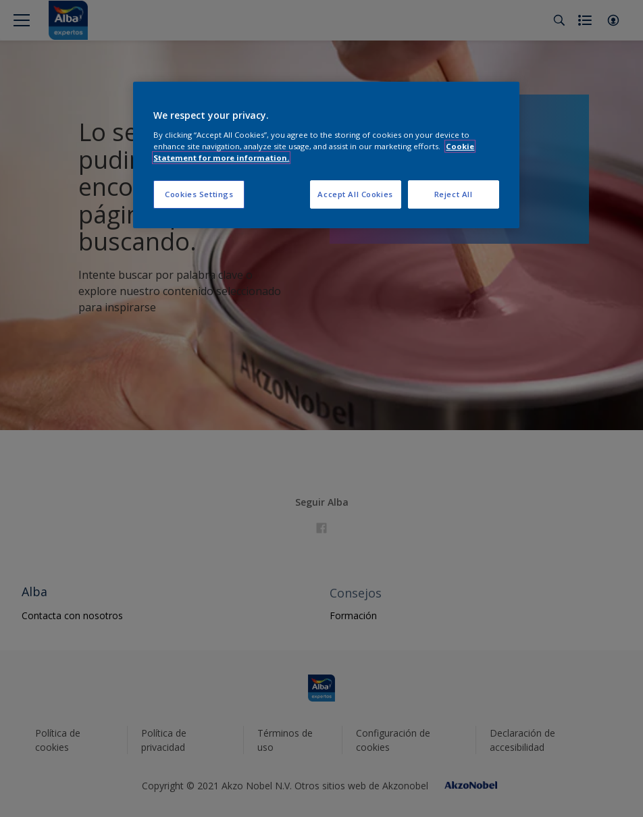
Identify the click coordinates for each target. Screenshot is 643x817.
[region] (326, 155)
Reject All (453, 194)
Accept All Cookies (354, 194)
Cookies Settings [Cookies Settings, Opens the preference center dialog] (199, 194)
